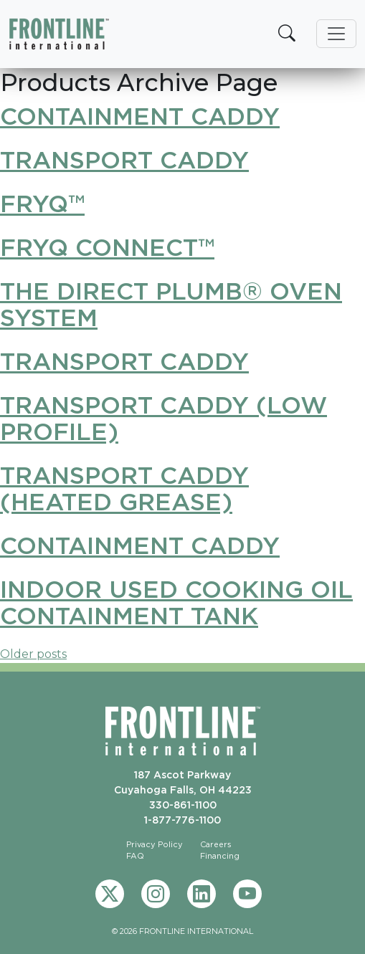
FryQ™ (42, 203)
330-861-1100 (183, 804)
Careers (216, 844)
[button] (287, 34)
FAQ (135, 856)
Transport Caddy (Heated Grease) (124, 488)
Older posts (33, 654)
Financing (220, 856)
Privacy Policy (154, 844)
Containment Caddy (140, 115)
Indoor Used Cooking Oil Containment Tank (176, 602)
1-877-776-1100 (182, 819)
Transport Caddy (124, 159)
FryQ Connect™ (107, 247)
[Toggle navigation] (336, 33)
